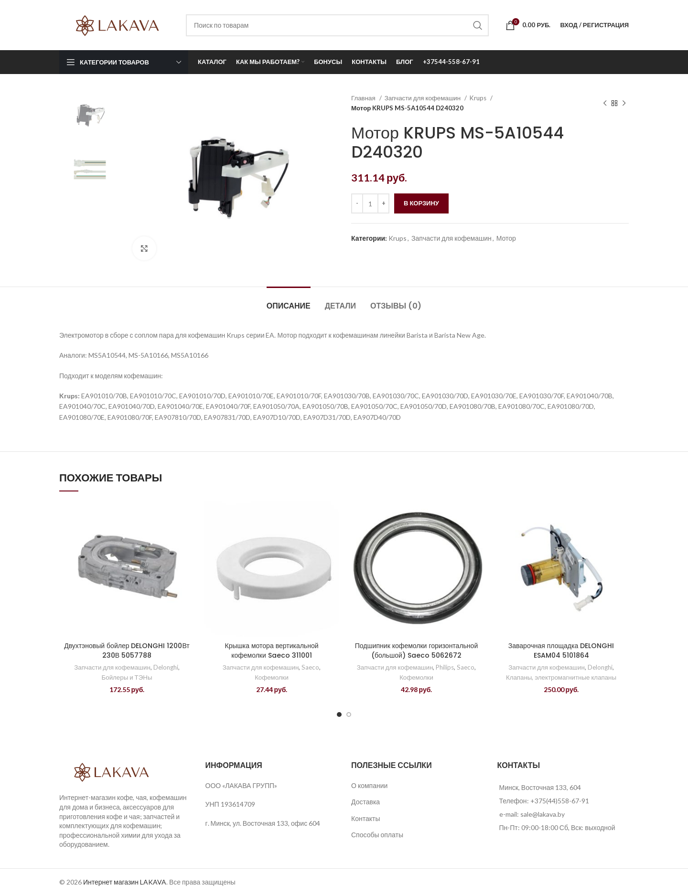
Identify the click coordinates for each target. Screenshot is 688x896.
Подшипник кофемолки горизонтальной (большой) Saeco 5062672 (416, 650)
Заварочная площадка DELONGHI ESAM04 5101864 (561, 650)
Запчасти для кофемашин (423, 98)
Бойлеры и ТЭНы (127, 677)
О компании (369, 785)
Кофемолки (272, 677)
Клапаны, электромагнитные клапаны (561, 677)
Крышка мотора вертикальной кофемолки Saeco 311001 (272, 650)
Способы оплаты (377, 835)
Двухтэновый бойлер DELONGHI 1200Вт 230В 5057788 (127, 650)
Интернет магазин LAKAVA (124, 882)
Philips (445, 667)
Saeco (310, 667)
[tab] (289, 301)
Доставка (365, 802)
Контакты (365, 818)
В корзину (421, 203)
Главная (364, 98)
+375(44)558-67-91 (559, 801)
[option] (88, 116)
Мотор (506, 238)
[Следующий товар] (624, 103)
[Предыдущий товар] (605, 103)
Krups (479, 98)
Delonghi (165, 667)
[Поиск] (337, 25)
